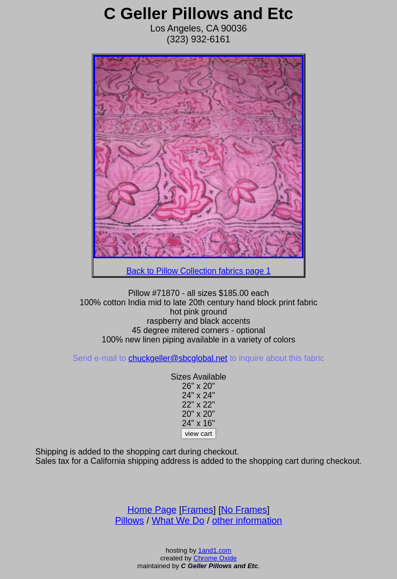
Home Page (151, 510)
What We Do (178, 520)
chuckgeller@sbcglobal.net (177, 358)
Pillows (129, 520)
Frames (197, 510)
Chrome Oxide (215, 558)
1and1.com (214, 550)
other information (247, 520)
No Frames (244, 510)
